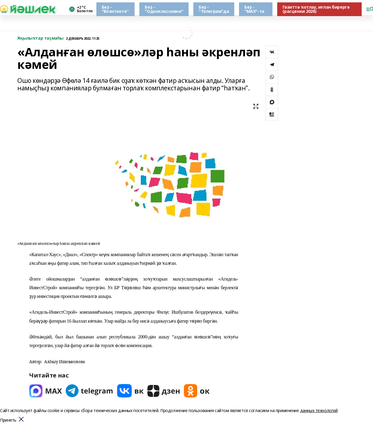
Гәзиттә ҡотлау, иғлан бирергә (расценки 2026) (316, 9)
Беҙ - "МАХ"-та (254, 9)
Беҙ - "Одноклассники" (164, 9)
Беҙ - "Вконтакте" (115, 9)
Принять (8, 420)
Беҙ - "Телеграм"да (214, 9)
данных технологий (319, 410)
